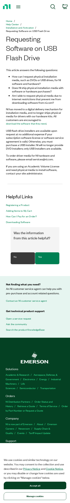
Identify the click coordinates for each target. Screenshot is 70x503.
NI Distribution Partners (18, 401)
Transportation (48, 388)
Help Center (12, 24)
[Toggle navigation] (18, 6)
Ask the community (16, 324)
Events (20, 433)
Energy (43, 379)
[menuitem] (53, 7)
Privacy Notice (31, 469)
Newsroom (24, 428)
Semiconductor (28, 388)
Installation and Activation (20, 27)
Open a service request (18, 318)
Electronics (29, 379)
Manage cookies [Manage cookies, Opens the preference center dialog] (35, 496)
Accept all (35, 485)
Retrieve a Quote (26, 406)
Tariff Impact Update (39, 433)
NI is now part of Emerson (19, 424)
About (40, 424)
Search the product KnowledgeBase (25, 329)
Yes (40, 256)
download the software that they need (26, 123)
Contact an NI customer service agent (26, 300)
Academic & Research (17, 374)
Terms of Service (48, 406)
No (15, 256)
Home (9, 21)
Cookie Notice (54, 469)
